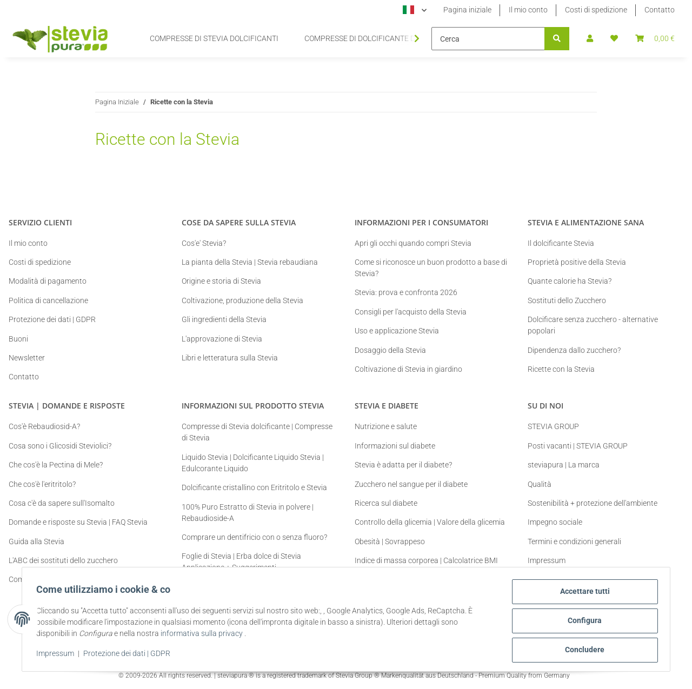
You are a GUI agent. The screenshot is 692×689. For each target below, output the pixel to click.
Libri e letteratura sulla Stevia (230, 357)
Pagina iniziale (467, 9)
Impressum (58, 655)
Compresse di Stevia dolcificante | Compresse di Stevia (257, 432)
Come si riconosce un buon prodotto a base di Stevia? (431, 268)
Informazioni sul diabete (395, 446)
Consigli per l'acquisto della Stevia (411, 311)
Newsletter (27, 357)
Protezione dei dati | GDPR (130, 655)
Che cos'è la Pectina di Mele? (56, 464)
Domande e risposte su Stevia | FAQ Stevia (78, 522)
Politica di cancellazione (48, 300)
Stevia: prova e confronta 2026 (406, 292)
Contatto (659, 9)
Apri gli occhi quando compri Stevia (413, 243)
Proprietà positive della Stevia (577, 262)
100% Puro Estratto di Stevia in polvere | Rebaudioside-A (248, 513)
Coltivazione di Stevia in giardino (408, 369)
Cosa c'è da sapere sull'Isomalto (62, 503)
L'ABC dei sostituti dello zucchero (63, 560)
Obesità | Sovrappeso (390, 541)
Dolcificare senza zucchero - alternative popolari (593, 325)
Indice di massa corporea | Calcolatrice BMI (426, 560)
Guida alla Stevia (36, 541)
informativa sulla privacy (205, 635)
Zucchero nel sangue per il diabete (411, 484)
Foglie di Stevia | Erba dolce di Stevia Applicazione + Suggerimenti (241, 562)
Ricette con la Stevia (561, 369)
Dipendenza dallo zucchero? (574, 350)
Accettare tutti (582, 594)
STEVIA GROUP (553, 426)
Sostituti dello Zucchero (567, 300)
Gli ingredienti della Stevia (224, 319)
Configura (582, 622)
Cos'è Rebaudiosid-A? (44, 426)
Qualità (539, 484)
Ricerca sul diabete (386, 503)
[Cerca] (488, 38)
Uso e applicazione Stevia (397, 330)
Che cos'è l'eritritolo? (42, 484)
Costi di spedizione (596, 9)
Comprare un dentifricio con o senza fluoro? (254, 537)
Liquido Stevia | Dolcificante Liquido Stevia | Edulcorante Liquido (253, 463)
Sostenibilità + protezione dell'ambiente (592, 503)
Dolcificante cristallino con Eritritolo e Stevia (254, 487)
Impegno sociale (555, 522)
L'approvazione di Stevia (222, 339)
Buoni (18, 339)
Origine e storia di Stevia (221, 281)
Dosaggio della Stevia (390, 350)
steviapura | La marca (564, 464)
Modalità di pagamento (47, 281)
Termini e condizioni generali (574, 541)
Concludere (582, 650)
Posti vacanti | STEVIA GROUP (578, 446)
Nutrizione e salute (386, 426)
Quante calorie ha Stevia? (569, 281)
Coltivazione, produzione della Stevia (242, 300)
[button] (590, 38)
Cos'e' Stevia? (204, 243)
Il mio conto (528, 9)
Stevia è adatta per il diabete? (403, 464)
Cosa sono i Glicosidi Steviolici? (60, 446)
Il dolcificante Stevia (561, 243)
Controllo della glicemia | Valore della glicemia (430, 522)
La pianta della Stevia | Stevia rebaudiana (250, 262)
